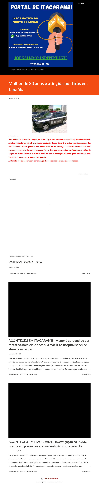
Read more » (86, 273)
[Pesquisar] (80, 3)
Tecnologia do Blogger (49, 478)
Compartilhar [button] (83, 174)
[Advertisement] (49, 239)
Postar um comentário (28, 273)
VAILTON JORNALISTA (25, 262)
